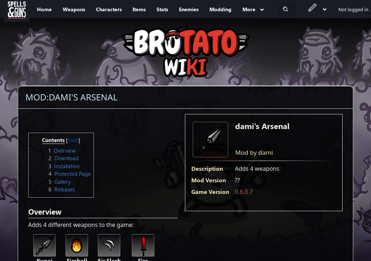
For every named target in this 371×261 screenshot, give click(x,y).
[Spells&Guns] (16, 9)
